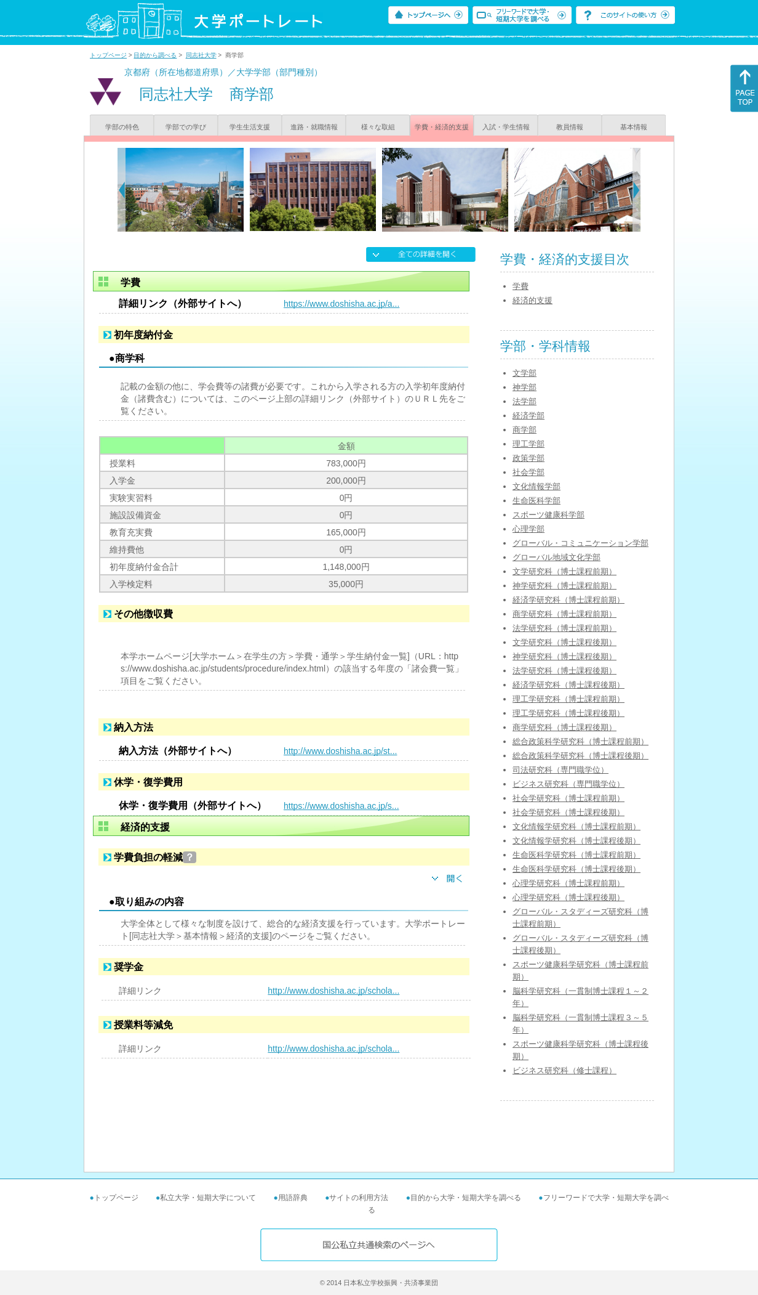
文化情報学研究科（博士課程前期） (576, 826)
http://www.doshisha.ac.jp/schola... (333, 991)
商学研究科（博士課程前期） (564, 614)
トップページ (108, 55)
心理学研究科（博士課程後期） (568, 897)
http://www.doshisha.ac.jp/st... (340, 751)
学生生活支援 (249, 127)
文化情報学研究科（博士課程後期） (576, 840)
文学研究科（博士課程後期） (564, 642)
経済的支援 (533, 300)
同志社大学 (201, 55)
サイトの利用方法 (358, 1197)
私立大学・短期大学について (208, 1197)
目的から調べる (155, 55)
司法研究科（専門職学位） (560, 769)
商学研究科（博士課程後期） (564, 727)
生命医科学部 (537, 500)
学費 (521, 286)
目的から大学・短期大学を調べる (465, 1197)
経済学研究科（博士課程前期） (568, 599)
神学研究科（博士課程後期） (564, 656)
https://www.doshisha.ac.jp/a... (341, 304)
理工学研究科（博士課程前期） (568, 699)
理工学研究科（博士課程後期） (568, 713)
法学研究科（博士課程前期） (564, 628)
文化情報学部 (537, 486)
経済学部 (529, 415)
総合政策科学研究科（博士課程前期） (580, 741)
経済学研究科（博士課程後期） (568, 684)
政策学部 (529, 458)
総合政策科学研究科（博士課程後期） (580, 755)
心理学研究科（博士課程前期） (568, 883)
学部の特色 (122, 127)
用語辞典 (293, 1197)
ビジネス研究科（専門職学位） (568, 784)
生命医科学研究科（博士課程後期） (576, 869)
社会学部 (529, 472)
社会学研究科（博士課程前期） (568, 798)
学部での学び (186, 127)
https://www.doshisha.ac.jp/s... (341, 806)
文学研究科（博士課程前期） (564, 571)
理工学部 (529, 444)
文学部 (525, 373)
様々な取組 (378, 127)
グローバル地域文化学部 (556, 557)
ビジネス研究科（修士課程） (564, 1070)
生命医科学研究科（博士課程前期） (576, 854)
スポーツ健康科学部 (548, 514)
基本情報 (633, 127)
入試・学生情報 (506, 127)
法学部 (525, 401)
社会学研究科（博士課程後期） (568, 812)
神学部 (525, 387)
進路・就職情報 (314, 127)
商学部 (525, 429)
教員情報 (569, 127)
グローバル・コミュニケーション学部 (580, 543)
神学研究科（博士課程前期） (564, 585)
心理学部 (529, 529)
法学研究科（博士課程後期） (564, 670)
